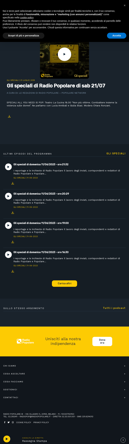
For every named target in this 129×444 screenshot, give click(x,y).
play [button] (6, 439)
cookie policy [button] (26, 17)
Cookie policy (23, 422)
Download (9, 116)
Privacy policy (41, 422)
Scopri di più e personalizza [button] (23, 35)
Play (64, 54)
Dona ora (102, 341)
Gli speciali (12, 80)
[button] (124, 5)
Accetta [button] (116, 35)
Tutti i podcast (114, 308)
